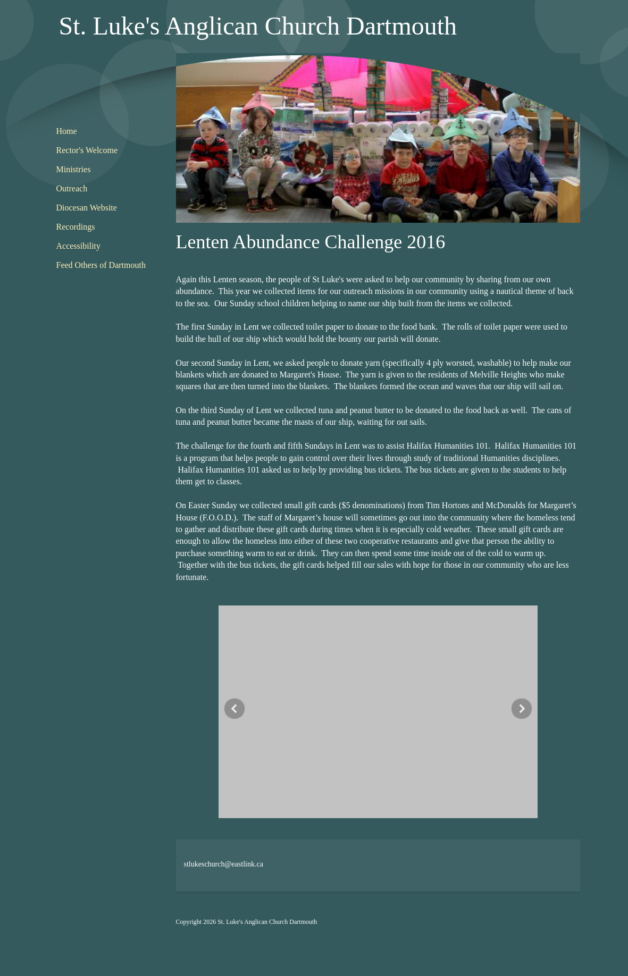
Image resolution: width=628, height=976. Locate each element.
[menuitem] (104, 131)
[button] (378, 714)
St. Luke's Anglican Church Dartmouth (258, 26)
